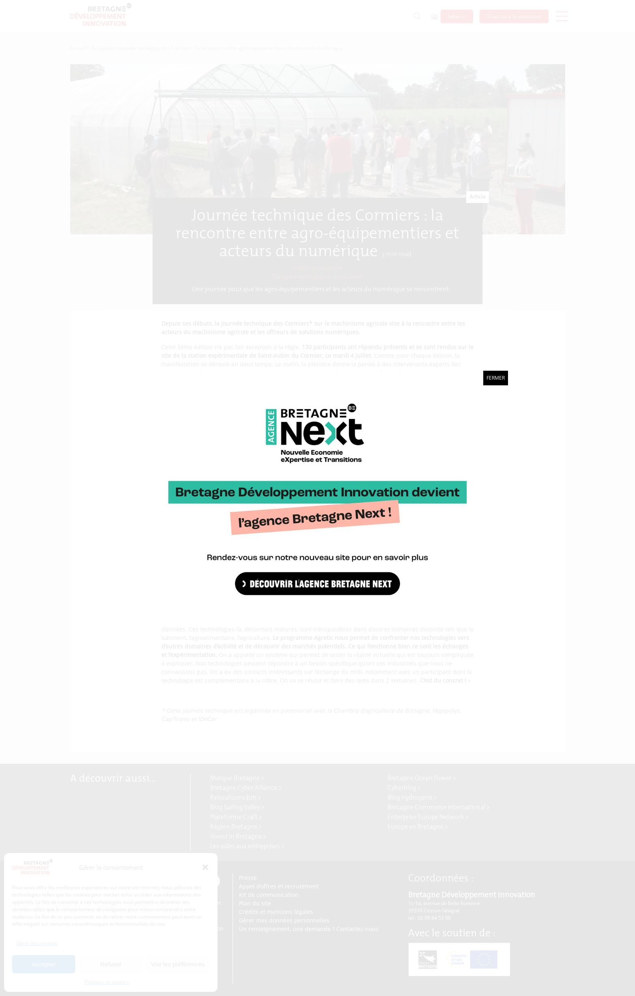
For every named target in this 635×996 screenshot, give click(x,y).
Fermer (495, 377)
